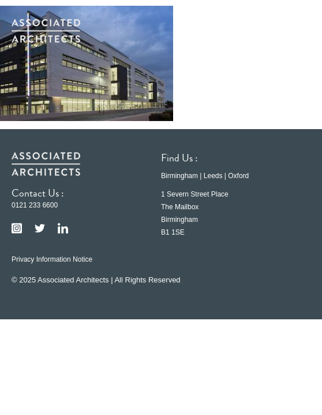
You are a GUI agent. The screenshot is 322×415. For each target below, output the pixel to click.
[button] (293, 31)
